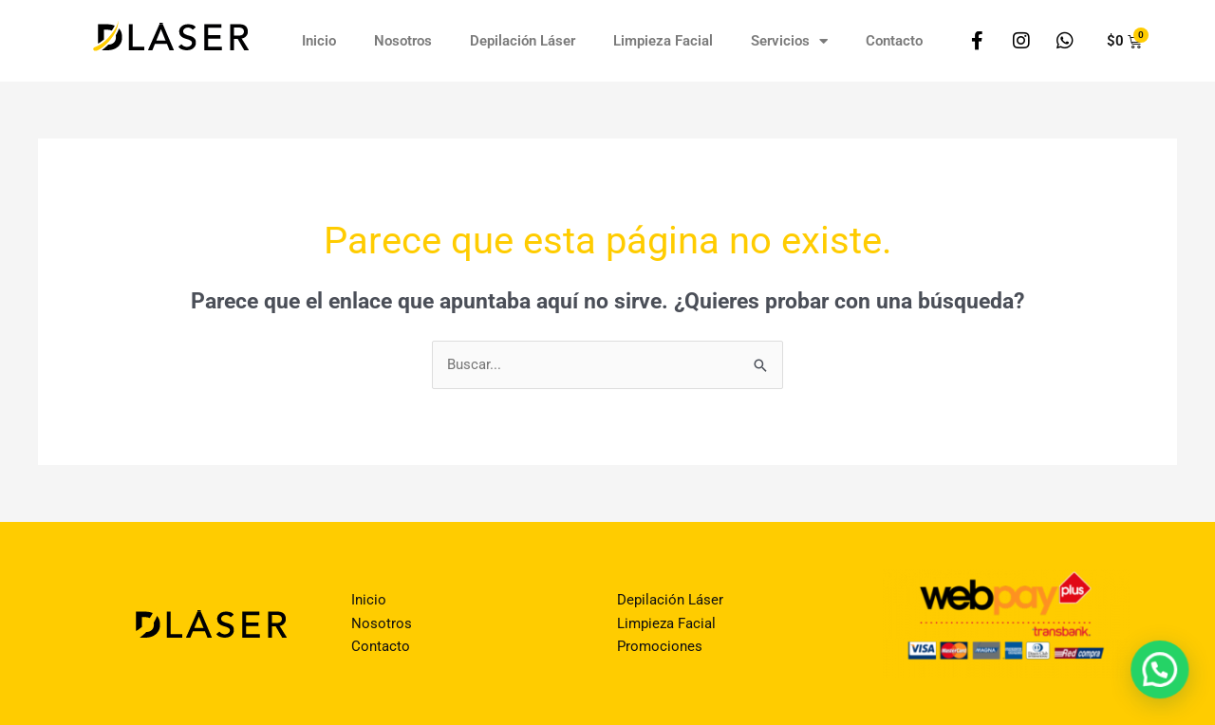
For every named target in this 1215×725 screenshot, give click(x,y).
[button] (1161, 672)
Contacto (894, 40)
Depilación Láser (522, 40)
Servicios (789, 41)
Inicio (319, 40)
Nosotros (403, 40)
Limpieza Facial (663, 40)
